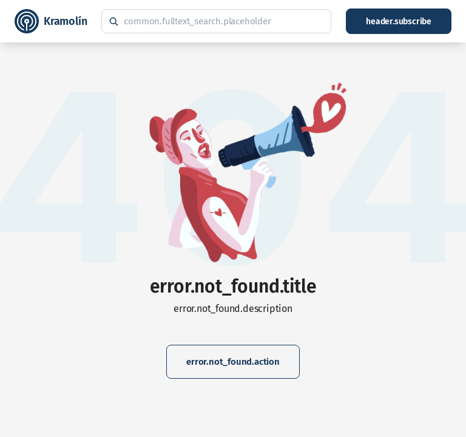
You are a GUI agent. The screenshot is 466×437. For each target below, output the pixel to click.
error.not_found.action (233, 361)
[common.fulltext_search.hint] (216, 21)
